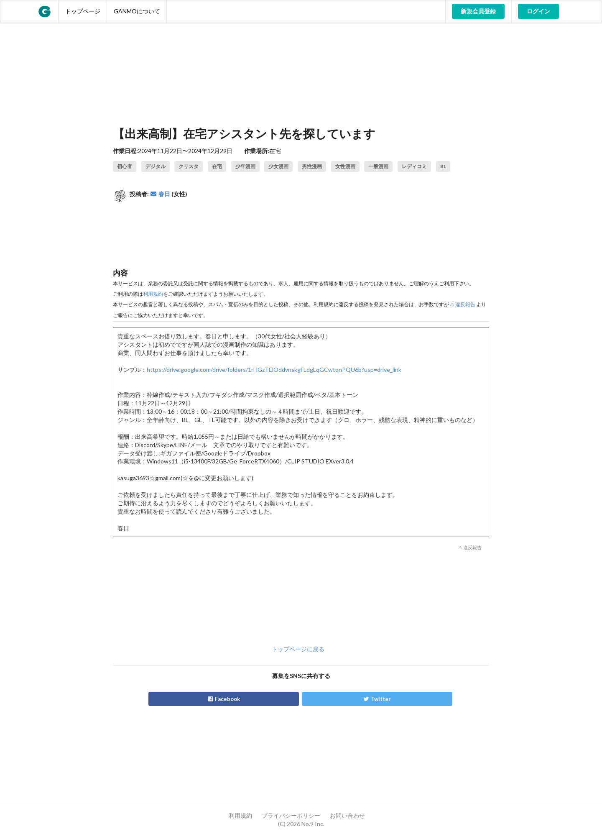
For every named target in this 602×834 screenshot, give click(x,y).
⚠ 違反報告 (462, 304)
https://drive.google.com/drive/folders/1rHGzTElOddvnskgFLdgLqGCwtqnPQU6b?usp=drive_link (274, 369)
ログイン (538, 11)
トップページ (82, 11)
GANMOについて (137, 11)
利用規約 (153, 294)
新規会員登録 (478, 11)
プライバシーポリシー (291, 815)
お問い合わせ (347, 815)
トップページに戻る (298, 648)
